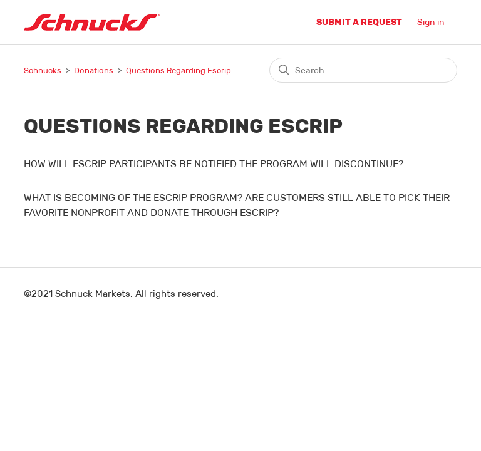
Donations (93, 70)
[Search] (363, 70)
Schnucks (42, 70)
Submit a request (359, 22)
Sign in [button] (431, 22)
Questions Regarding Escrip (178, 70)
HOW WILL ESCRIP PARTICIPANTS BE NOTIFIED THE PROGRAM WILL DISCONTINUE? (213, 164)
